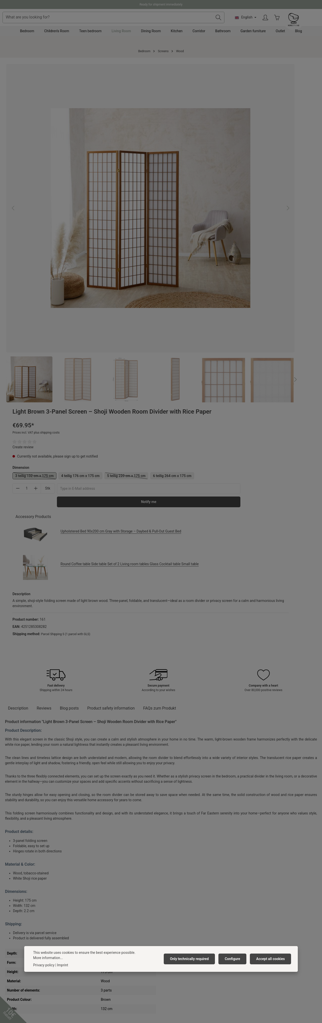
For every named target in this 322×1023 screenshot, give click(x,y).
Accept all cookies (271, 966)
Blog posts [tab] (69, 390)
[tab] (18, 390)
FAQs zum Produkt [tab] (159, 390)
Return (168, 905)
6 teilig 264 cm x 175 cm (194, 158)
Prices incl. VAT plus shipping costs (195, 106)
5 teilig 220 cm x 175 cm (287, 150)
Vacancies (91, 889)
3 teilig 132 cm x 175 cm (195, 150)
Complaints (172, 897)
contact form (28, 932)
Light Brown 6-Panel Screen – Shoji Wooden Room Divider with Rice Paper (32, 803)
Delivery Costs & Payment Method (189, 889)
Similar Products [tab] (25, 727)
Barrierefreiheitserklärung (103, 921)
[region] (81, 165)
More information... (48, 965)
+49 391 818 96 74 (23, 895)
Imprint (88, 913)
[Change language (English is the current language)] (282, 24)
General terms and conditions (106, 897)
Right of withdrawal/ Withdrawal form (192, 921)
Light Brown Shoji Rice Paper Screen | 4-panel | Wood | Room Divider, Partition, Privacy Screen (160, 803)
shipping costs (138, 995)
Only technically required (193, 966)
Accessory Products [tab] (193, 199)
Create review (182, 120)
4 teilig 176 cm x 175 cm (240, 149)
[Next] (156, 242)
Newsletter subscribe (99, 929)
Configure (234, 966)
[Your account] (302, 24)
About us (90, 881)
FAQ (166, 913)
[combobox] (152, 23)
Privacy (89, 905)
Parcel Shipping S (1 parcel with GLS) (225, 311)
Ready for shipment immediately (161, 4)
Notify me (263, 184)
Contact (169, 881)
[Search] (255, 23)
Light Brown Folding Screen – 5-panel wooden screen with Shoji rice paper (97, 803)
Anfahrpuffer (93, 937)
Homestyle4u (95, 867)
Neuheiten (91, 945)
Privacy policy (43, 973)
